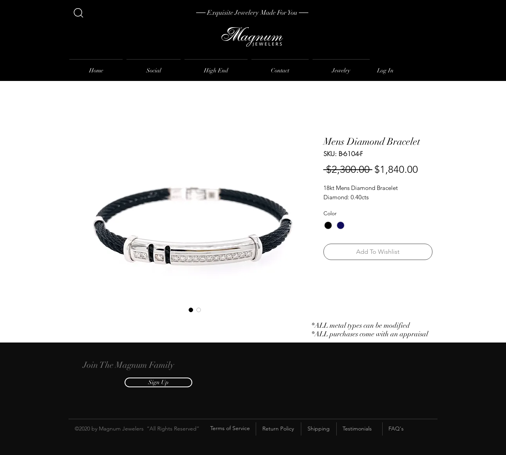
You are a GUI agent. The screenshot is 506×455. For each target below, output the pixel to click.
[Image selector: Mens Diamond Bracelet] (191, 310)
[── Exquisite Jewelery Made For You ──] (252, 13)
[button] (158, 382)
